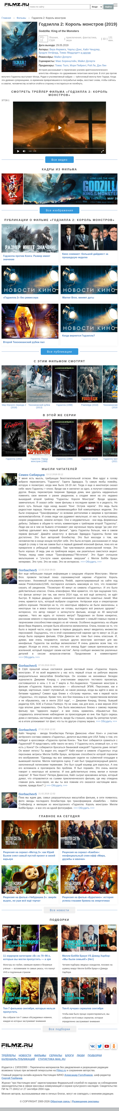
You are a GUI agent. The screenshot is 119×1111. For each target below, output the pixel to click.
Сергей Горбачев (12, 1078)
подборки (95, 1055)
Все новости (59, 910)
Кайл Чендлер (91, 49)
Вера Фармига (58, 49)
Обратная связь (60, 1101)
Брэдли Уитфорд (48, 52)
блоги (69, 1055)
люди (81, 1055)
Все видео (59, 159)
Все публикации (59, 351)
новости (25, 1055)
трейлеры (9, 1055)
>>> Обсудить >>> (91, 561)
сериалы (55, 1055)
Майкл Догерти (62, 57)
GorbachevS (28, 570)
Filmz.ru (61, 1070)
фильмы (40, 1055)
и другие (86, 52)
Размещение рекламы (85, 1101)
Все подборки (59, 1029)
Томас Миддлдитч (70, 52)
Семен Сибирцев (32, 475)
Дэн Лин (101, 65)
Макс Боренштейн (66, 61)
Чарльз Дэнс (74, 49)
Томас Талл (61, 65)
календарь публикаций (18, 1059)
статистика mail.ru (52, 1059)
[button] (113, 189)
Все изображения (59, 210)
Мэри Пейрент (78, 65)
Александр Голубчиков (78, 1075)
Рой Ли (92, 65)
